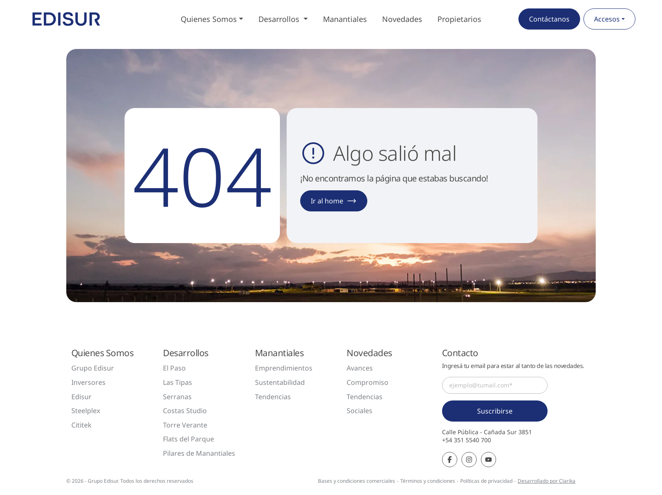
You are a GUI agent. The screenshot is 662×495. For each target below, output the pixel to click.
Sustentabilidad (280, 382)
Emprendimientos (283, 368)
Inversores (88, 382)
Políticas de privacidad (486, 480)
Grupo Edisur (92, 368)
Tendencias (273, 396)
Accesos (607, 19)
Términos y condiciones (427, 480)
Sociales (359, 410)
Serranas (177, 396)
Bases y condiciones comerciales (356, 480)
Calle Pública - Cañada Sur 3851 (487, 432)
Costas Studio (185, 410)
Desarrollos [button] (279, 19)
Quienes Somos (209, 19)
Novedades (402, 19)
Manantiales (345, 19)
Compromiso (367, 382)
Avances (360, 368)
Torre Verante (185, 425)
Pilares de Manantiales (199, 453)
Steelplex (85, 410)
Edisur (81, 396)
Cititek (81, 425)
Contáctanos (549, 19)
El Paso (174, 368)
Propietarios (459, 19)
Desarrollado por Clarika (546, 480)
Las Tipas (177, 382)
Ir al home (334, 201)
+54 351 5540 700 (466, 440)
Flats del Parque (188, 439)
